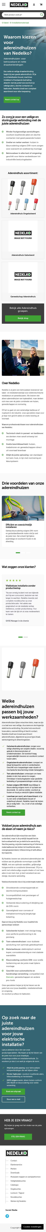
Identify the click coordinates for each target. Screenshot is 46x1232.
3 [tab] (28, 552)
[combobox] (23, 14)
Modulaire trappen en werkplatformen (25, 1177)
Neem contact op (12, 100)
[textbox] (23, 14)
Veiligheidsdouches (18, 1181)
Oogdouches (16, 1189)
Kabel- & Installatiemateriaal (15, 23)
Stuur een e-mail (13, 1099)
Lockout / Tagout (17, 1193)
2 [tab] (23, 552)
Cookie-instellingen (32, 1227)
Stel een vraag (18, 1137)
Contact (14, 1161)
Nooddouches (16, 1197)
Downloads (15, 1173)
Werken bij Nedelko (18, 1201)
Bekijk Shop (23, 318)
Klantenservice (16, 1165)
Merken (13, 1169)
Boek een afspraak (13, 1091)
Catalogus (14, 1185)
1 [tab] (18, 552)
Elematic (10, 977)
